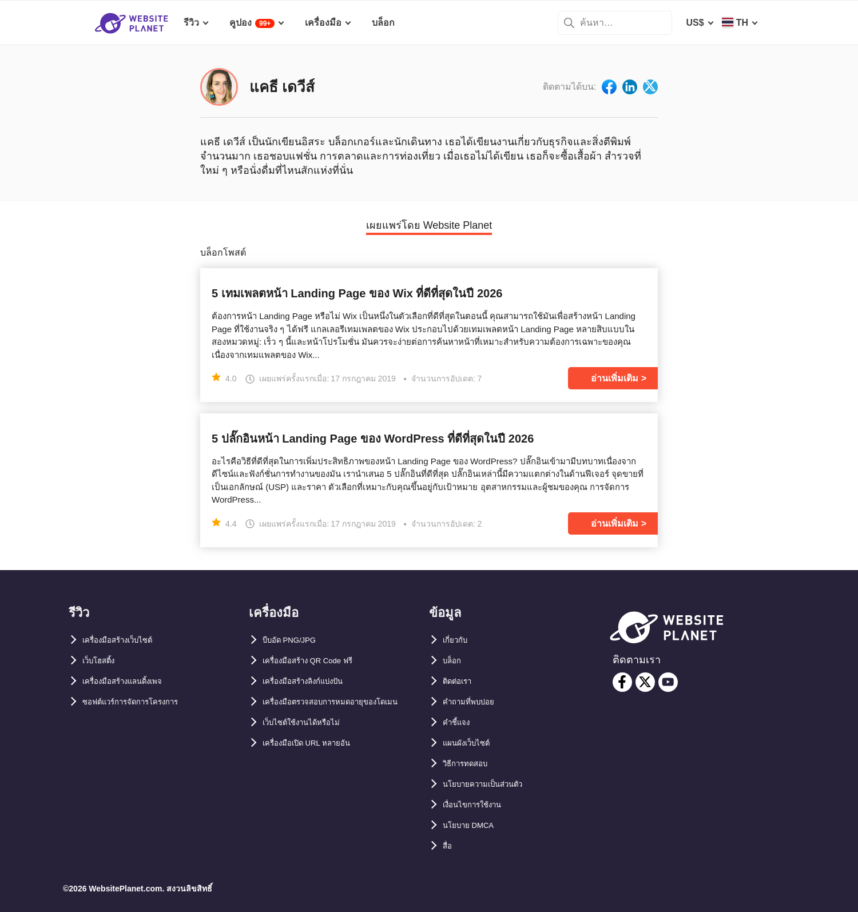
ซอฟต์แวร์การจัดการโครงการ (142, 702)
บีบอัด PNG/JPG (296, 640)
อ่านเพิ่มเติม (614, 378)
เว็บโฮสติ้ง (102, 661)
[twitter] (645, 682)
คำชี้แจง (459, 722)
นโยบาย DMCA (474, 825)
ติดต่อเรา (461, 681)
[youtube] (668, 682)
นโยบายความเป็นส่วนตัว (492, 784)
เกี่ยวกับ (458, 640)
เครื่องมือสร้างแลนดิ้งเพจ (132, 681)
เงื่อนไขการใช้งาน (479, 805)
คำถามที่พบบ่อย (474, 702)
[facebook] (622, 682)
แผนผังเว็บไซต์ (471, 743)
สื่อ (448, 846)
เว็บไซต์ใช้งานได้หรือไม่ (310, 743)
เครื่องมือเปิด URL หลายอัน (317, 763)
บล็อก (454, 661)
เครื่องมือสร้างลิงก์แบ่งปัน (313, 681)
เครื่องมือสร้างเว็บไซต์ (126, 640)
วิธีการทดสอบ (471, 763)
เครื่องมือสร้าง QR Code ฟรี (319, 661)
